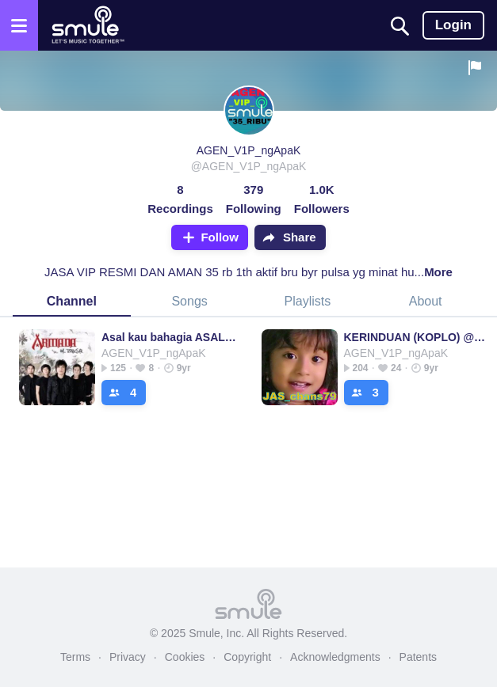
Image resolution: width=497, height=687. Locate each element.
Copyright (247, 657)
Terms (75, 657)
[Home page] (87, 25)
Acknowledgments (335, 657)
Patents (418, 657)
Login (453, 24)
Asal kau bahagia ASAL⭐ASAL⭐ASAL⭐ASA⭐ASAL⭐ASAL (174, 337)
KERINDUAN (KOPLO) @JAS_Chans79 (416, 337)
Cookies (185, 657)
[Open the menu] (19, 25)
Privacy (127, 657)
